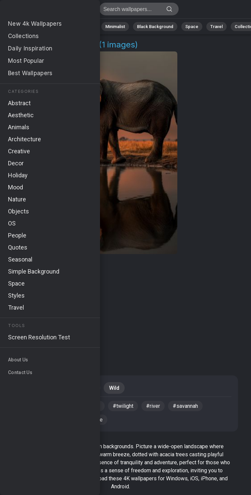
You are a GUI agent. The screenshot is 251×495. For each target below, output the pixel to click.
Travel (216, 26)
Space (191, 26)
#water (91, 406)
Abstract (57, 26)
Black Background (155, 26)
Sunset (52, 388)
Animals (85, 26)
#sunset (61, 406)
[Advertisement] (120, 307)
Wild (114, 388)
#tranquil (58, 420)
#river (153, 406)
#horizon (25, 420)
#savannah (185, 406)
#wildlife (92, 420)
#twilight (123, 406)
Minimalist (115, 26)
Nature (29, 26)
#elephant (26, 406)
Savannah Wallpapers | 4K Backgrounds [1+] (40, 10)
